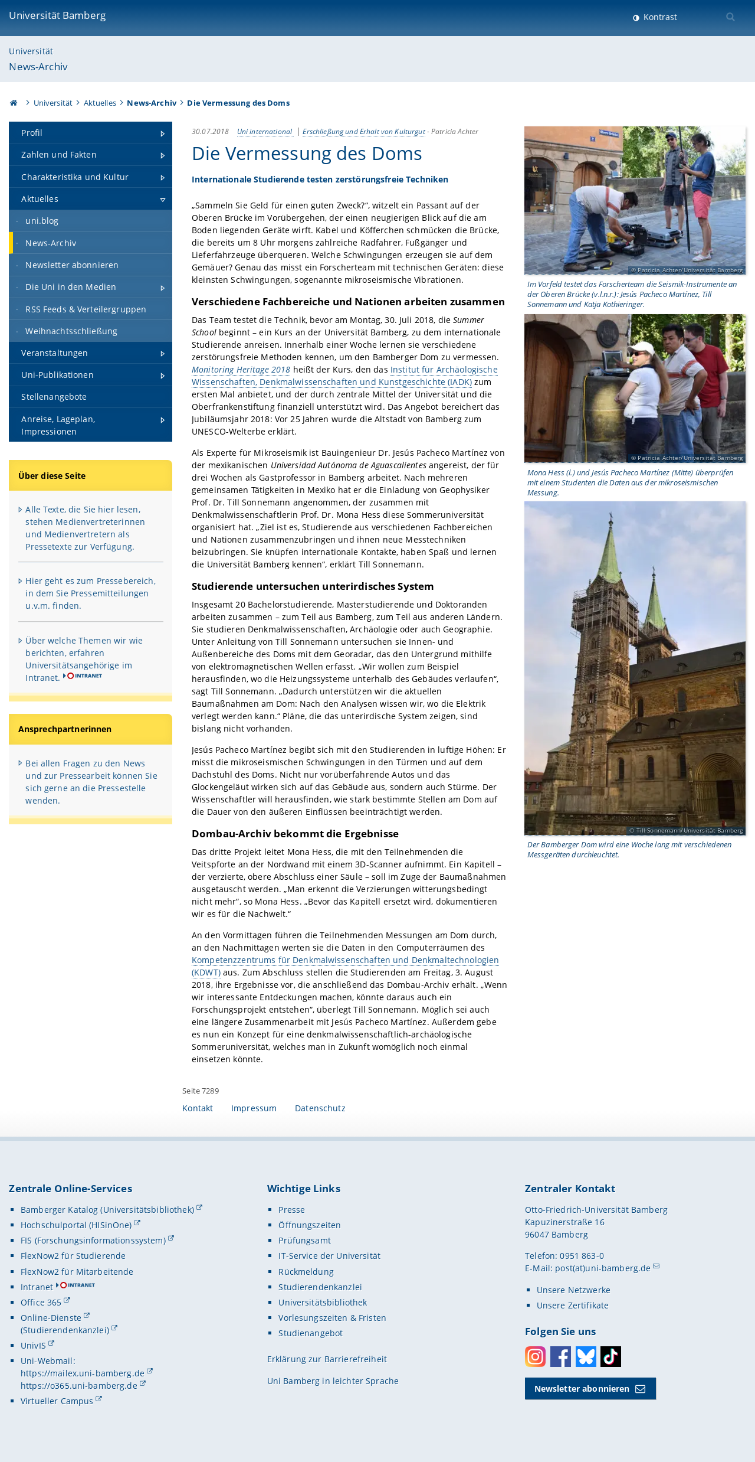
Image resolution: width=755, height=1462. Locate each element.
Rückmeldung (306, 1271)
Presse (291, 1209)
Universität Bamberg (57, 15)
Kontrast (659, 16)
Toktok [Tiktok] (610, 1356)
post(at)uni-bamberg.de (603, 1268)
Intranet (37, 1287)
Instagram (535, 1356)
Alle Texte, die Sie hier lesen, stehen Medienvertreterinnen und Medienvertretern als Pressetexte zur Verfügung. (85, 528)
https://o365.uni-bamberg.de (79, 1385)
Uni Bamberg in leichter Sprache (333, 1380)
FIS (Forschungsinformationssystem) (93, 1240)
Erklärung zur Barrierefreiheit (327, 1359)
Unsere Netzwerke (573, 1289)
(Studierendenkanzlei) (65, 1330)
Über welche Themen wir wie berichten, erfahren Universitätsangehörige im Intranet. (84, 659)
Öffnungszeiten (309, 1225)
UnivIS (33, 1345)
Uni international (265, 131)
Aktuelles (100, 102)
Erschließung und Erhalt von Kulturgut (364, 131)
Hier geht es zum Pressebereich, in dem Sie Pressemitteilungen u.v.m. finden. (90, 593)
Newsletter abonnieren (582, 1388)
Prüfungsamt (304, 1240)
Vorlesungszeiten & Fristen (332, 1317)
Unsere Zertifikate (573, 1305)
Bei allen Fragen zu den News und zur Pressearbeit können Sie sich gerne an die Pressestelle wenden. (91, 782)
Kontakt (197, 1108)
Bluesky (586, 1356)
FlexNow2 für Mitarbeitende (77, 1271)
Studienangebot (310, 1333)
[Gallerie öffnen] (635, 200)
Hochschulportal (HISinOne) (76, 1225)
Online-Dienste (51, 1317)
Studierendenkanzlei (320, 1287)
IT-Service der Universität (329, 1255)
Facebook (560, 1356)
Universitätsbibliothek (322, 1302)
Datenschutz (320, 1108)
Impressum (254, 1108)
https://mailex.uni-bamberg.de (83, 1373)
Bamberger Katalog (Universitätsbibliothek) (107, 1209)
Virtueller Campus (57, 1400)
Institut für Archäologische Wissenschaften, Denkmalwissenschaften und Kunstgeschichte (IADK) (345, 375)
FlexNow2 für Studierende (73, 1255)
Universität (31, 51)
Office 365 (41, 1302)
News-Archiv (38, 66)
